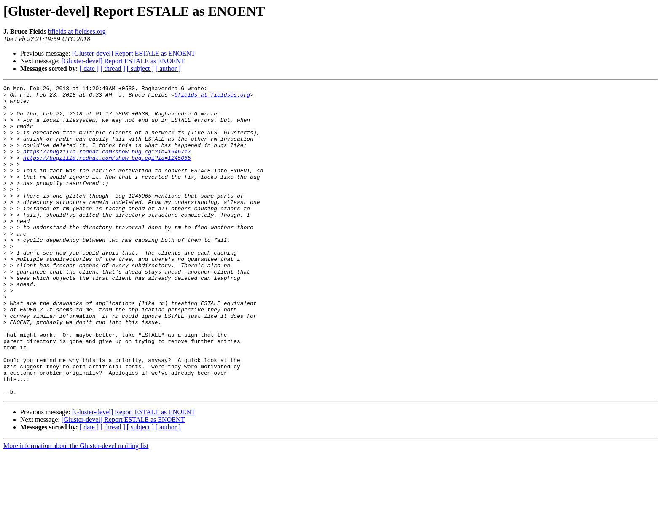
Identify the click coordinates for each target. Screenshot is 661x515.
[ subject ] (140, 68)
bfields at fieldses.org (77, 31)
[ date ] (89, 68)
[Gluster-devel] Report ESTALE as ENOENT (134, 53)
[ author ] (168, 68)
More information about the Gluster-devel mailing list (76, 507)
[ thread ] (112, 68)
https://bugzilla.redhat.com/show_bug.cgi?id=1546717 (107, 165)
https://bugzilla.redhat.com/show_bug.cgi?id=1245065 (107, 173)
